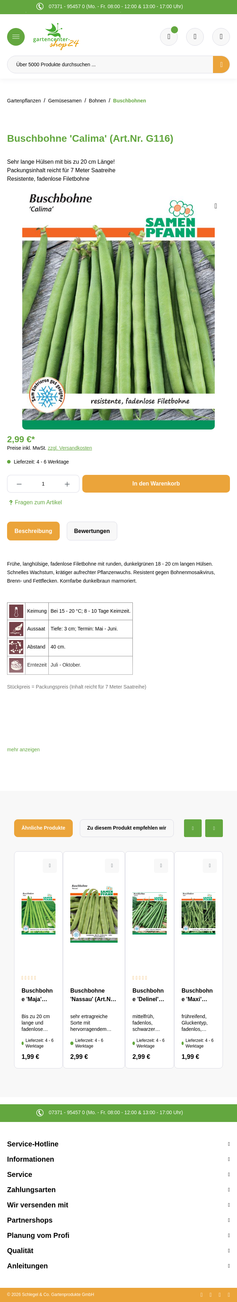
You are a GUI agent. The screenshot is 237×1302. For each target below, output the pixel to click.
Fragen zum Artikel (34, 502)
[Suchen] (221, 64)
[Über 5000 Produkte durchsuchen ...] (110, 64)
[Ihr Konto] (221, 37)
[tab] (33, 531)
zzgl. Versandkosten (70, 448)
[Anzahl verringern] (19, 484)
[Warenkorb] (195, 37)
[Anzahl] (43, 484)
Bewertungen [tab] (92, 531)
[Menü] (16, 37)
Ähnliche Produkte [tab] (43, 828)
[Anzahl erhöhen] (67, 484)
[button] (23, 749)
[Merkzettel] (169, 37)
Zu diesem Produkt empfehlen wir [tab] (126, 828)
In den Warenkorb (156, 484)
